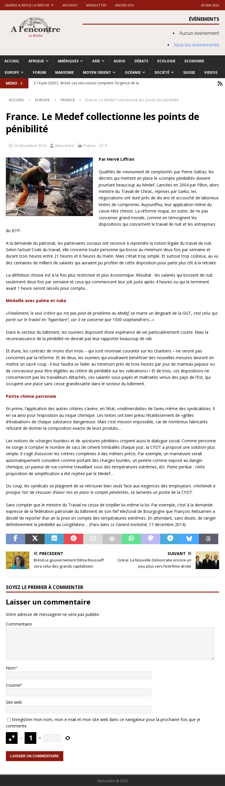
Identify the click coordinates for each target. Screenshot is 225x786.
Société (161, 72)
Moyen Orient (97, 72)
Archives (69, 5)
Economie (194, 61)
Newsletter (96, 5)
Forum (39, 72)
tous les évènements (196, 45)
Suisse (189, 72)
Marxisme (64, 72)
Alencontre (64, 144)
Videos (210, 72)
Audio (119, 61)
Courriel (13, 684)
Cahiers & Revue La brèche (26, 5)
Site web (14, 701)
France (90, 144)
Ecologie (166, 61)
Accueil (11, 61)
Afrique (36, 61)
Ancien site (124, 5)
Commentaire (19, 623)
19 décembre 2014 (30, 144)
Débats (141, 61)
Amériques (68, 61)
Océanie (133, 72)
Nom (11, 667)
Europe (12, 72)
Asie (96, 61)
